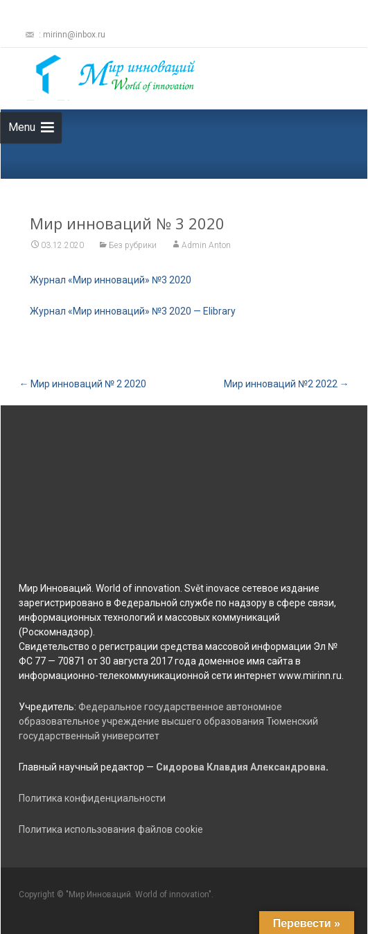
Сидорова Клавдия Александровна (241, 767)
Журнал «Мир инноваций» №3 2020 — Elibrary (133, 311)
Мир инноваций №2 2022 (286, 383)
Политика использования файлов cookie (111, 829)
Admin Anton (206, 245)
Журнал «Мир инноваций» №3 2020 (110, 279)
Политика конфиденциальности (92, 798)
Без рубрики (133, 245)
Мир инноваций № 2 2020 (82, 383)
